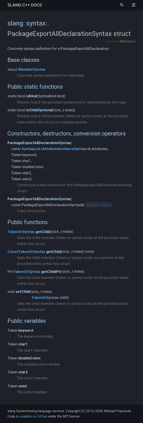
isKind (31, 96)
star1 (23, 344)
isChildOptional (39, 110)
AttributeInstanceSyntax (64, 149)
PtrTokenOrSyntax (24, 271)
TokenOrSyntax (21, 231)
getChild (43, 231)
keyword (25, 330)
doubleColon (29, 358)
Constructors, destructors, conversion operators (67, 133)
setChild (22, 291)
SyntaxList (31, 149)
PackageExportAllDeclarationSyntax (39, 143)
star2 (23, 372)
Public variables (27, 320)
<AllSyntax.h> (126, 41)
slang (25, 5)
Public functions (28, 222)
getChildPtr (51, 271)
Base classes (24, 60)
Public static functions (35, 86)
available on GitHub (33, 416)
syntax (36, 23)
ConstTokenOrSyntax (26, 251)
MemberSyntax (31, 69)
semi (22, 386)
